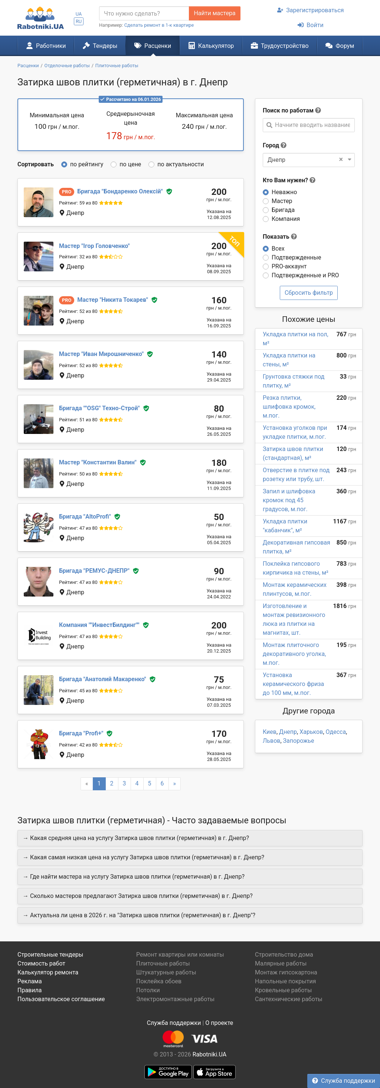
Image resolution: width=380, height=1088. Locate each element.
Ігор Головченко (94, 245)
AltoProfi (85, 516)
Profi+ (81, 733)
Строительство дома (284, 954)
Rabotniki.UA (210, 1054)
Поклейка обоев (158, 981)
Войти (310, 25)
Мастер (282, 201)
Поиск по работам (288, 110)
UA (79, 14)
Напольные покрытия (285, 981)
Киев (269, 731)
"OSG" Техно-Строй (99, 408)
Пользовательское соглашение (61, 999)
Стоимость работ (41, 963)
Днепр (288, 731)
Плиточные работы (163, 963)
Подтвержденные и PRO (305, 275)
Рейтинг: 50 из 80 (78, 474)
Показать (280, 236)
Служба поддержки (343, 1080)
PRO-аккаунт (289, 266)
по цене (130, 164)
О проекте (219, 1022)
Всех (278, 248)
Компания (286, 218)
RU (79, 21)
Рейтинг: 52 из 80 (78, 311)
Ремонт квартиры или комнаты (180, 954)
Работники (46, 45)
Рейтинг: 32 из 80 (78, 256)
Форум (339, 45)
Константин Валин (98, 462)
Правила (29, 990)
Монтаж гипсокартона (286, 972)
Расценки (152, 45)
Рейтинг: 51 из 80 (78, 419)
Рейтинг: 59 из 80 (78, 203)
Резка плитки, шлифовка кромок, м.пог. (289, 406)
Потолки (148, 990)
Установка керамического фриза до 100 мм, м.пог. (293, 684)
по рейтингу (86, 164)
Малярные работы (281, 963)
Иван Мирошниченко (101, 353)
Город (271, 145)
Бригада (283, 209)
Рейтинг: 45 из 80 (78, 690)
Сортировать (35, 164)
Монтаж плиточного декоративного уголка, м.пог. (294, 653)
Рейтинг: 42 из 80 (78, 745)
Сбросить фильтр (309, 292)
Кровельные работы (283, 990)
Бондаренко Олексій (120, 191)
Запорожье (298, 740)
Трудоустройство (280, 45)
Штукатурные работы (166, 972)
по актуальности (180, 164)
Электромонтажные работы (175, 999)
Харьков (311, 731)
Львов (271, 740)
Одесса (336, 731)
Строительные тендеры (50, 954)
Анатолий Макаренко (102, 679)
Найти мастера (214, 13)
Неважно (284, 192)
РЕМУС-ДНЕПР (94, 570)
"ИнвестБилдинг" (99, 624)
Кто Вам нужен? (289, 180)
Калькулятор (211, 45)
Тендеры (100, 45)
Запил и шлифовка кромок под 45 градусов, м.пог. (289, 500)
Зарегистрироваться (310, 10)
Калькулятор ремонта (47, 972)
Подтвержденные (296, 257)
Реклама (29, 981)
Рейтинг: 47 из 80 (78, 528)
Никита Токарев (112, 299)
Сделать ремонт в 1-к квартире (159, 25)
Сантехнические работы (288, 999)
